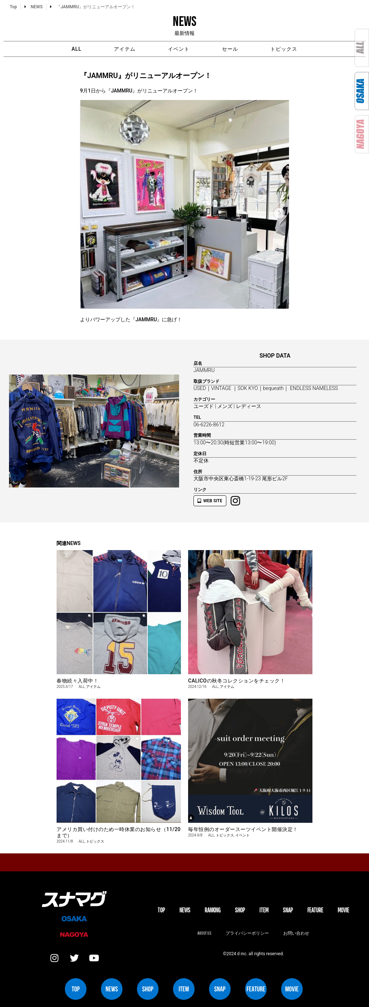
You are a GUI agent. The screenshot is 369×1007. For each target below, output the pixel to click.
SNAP (288, 910)
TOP (161, 910)
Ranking (213, 910)
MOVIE (343, 910)
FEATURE (315, 910)
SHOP (240, 910)
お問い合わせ (296, 933)
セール (230, 49)
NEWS (184, 910)
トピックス (284, 49)
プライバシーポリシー (247, 933)
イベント (179, 49)
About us (204, 933)
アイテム (124, 49)
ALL (76, 49)
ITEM (263, 910)
